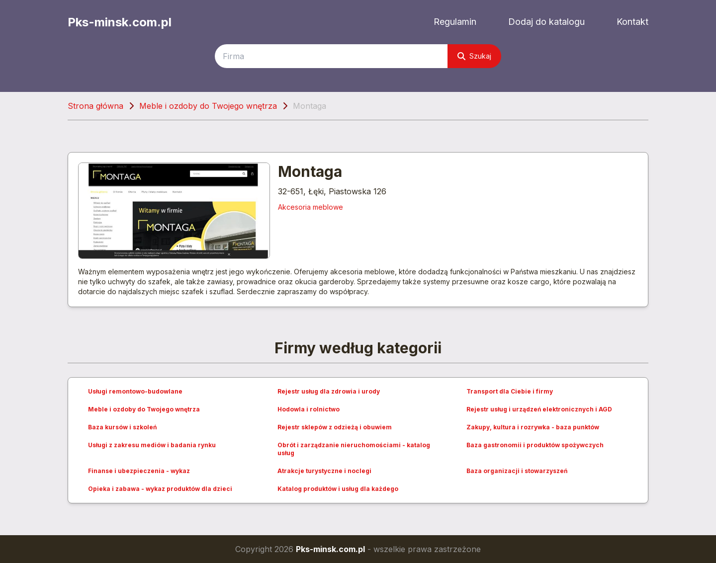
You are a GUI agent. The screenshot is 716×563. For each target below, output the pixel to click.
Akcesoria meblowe (310, 207)
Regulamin (455, 21)
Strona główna (95, 106)
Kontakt (632, 21)
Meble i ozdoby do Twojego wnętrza (208, 106)
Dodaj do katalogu (546, 21)
